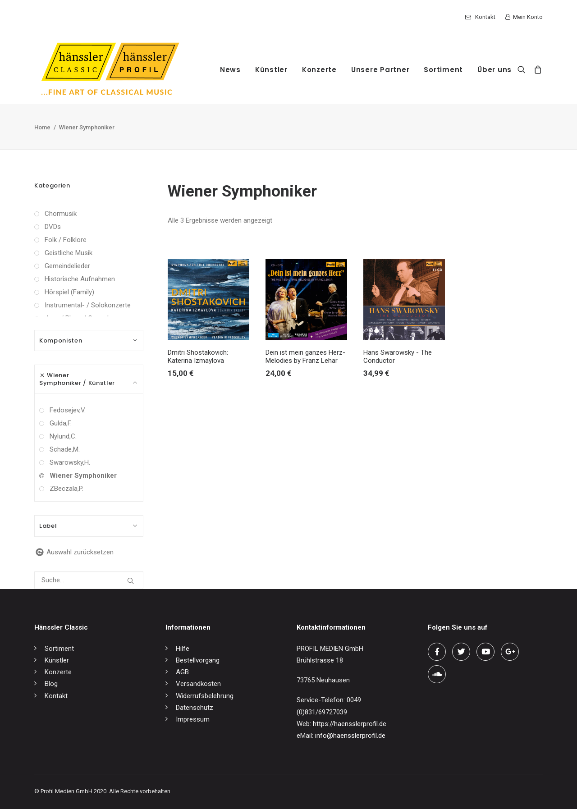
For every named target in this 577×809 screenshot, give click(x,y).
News (230, 69)
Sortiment (443, 69)
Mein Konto (528, 17)
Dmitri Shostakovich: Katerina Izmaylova (198, 356)
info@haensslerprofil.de (350, 735)
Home (42, 127)
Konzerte (319, 69)
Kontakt (485, 17)
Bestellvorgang (198, 660)
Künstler (271, 69)
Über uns (494, 69)
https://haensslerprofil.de (349, 724)
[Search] (523, 69)
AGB (182, 672)
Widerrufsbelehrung (205, 696)
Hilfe (182, 648)
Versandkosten (198, 684)
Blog (51, 684)
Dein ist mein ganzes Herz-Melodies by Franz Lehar (305, 356)
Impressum (193, 719)
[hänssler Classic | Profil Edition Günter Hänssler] (110, 69)
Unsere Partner (380, 69)
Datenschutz (194, 708)
